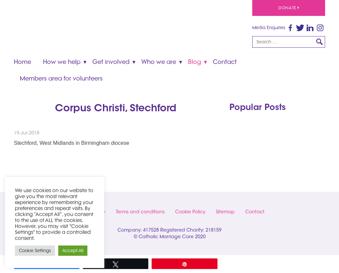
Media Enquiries (268, 27)
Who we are (158, 62)
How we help (61, 62)
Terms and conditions (140, 212)
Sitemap (225, 212)
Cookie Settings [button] (35, 250)
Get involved (110, 62)
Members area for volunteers (61, 78)
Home (22, 62)
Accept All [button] (72, 250)
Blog (194, 62)
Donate (288, 7)
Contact (225, 62)
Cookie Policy (190, 212)
